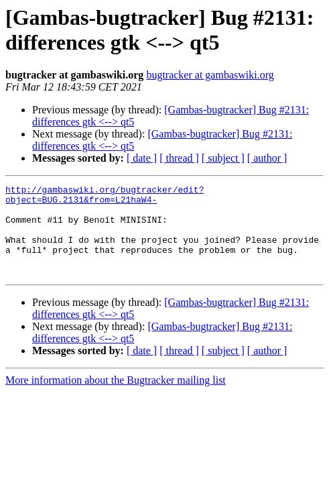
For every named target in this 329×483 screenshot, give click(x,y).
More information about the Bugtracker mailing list (115, 398)
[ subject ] (223, 158)
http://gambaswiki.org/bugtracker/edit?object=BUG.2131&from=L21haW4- (104, 197)
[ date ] (142, 158)
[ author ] (267, 158)
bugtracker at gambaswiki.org (209, 74)
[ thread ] (179, 158)
